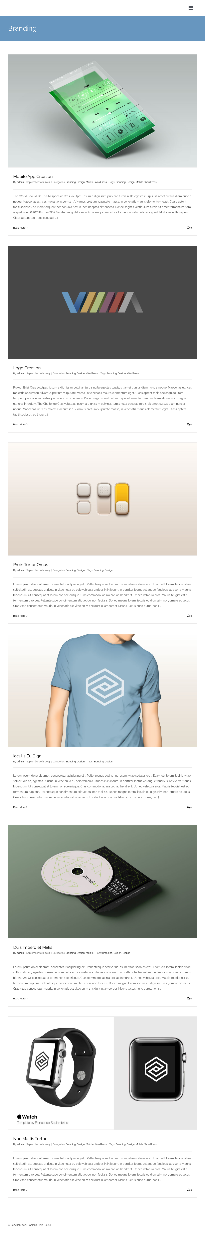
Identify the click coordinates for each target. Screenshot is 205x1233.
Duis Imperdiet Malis (32, 947)
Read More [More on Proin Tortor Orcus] (19, 615)
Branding (71, 182)
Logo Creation (27, 367)
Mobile (89, 182)
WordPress (101, 182)
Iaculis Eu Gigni (27, 755)
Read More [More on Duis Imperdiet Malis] (19, 998)
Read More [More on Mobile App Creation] (19, 227)
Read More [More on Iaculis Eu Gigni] (19, 807)
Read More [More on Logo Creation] (19, 424)
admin (20, 182)
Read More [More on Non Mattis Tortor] (19, 1190)
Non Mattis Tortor (29, 1138)
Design (81, 182)
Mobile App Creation (33, 176)
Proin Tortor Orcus (30, 564)
